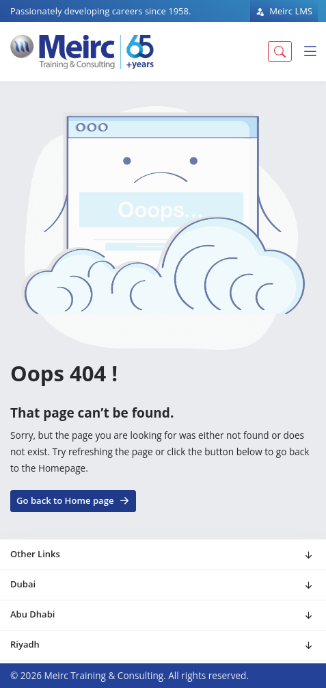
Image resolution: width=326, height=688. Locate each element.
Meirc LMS (284, 11)
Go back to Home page (73, 499)
